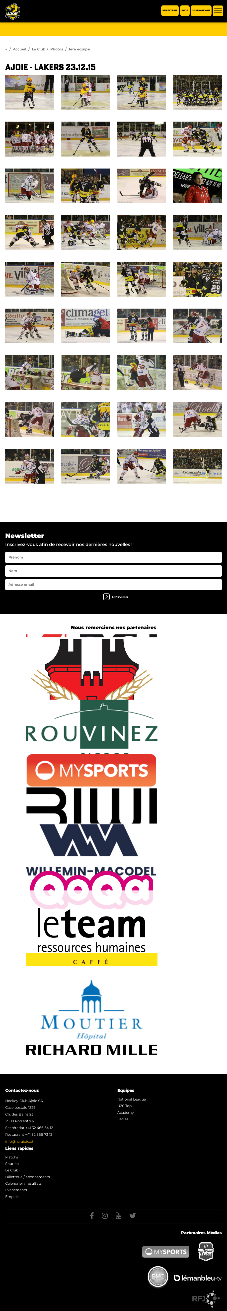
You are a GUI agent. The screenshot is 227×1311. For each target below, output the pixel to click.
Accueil (19, 49)
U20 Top (124, 1106)
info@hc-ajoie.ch (19, 1141)
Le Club (39, 49)
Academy (125, 1112)
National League (131, 1099)
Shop (184, 10)
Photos (56, 49)
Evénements (16, 1190)
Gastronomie (201, 10)
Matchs (11, 1157)
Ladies (122, 1119)
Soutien (12, 1163)
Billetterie (169, 10)
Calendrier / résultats (23, 1183)
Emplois (12, 1196)
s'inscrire (115, 596)
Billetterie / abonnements (27, 1177)
